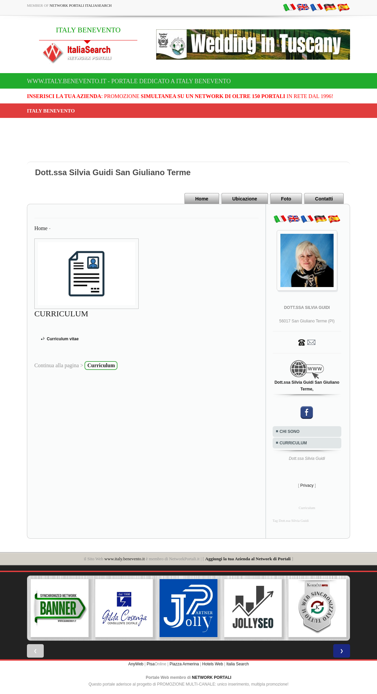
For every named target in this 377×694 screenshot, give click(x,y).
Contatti (324, 198)
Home (201, 198)
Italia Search (237, 663)
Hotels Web (212, 663)
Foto (286, 198)
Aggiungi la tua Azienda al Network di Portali (248, 558)
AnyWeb (135, 663)
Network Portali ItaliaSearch (80, 5)
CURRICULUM (293, 443)
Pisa (151, 663)
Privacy (306, 485)
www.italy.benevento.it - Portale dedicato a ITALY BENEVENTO (129, 81)
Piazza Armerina (184, 663)
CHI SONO (290, 431)
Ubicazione (244, 198)
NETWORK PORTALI (211, 677)
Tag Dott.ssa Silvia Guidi (291, 521)
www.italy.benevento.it (124, 558)
